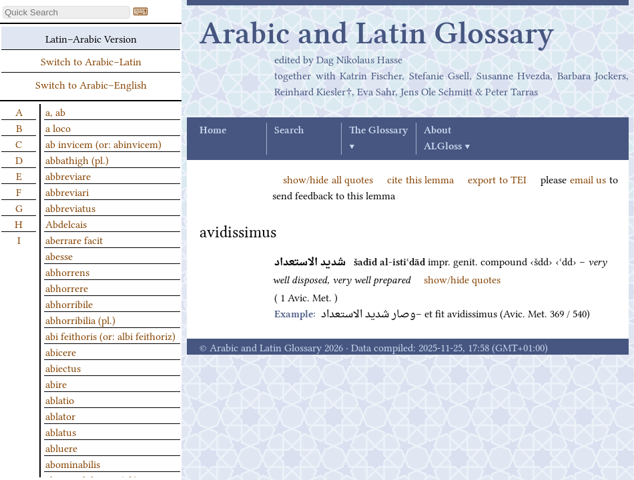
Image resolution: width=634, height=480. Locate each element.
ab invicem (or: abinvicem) (103, 143)
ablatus (60, 431)
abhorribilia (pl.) (80, 319)
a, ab (55, 111)
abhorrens (67, 271)
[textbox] (66, 12)
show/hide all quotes (328, 178)
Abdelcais (66, 223)
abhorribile (69, 303)
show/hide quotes (462, 278)
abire (56, 383)
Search (289, 130)
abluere (61, 447)
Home (213, 130)
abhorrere (66, 287)
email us (588, 178)
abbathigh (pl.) (77, 159)
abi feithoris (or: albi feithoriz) (110, 335)
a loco (58, 127)
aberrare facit (74, 239)
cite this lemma (420, 178)
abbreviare (68, 175)
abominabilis (72, 463)
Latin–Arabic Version (91, 38)
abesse (59, 255)
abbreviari (67, 191)
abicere (60, 351)
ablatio (59, 399)
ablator (60, 415)
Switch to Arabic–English (91, 84)
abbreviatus (70, 207)
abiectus (63, 367)
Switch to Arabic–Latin (91, 60)
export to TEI (497, 178)
